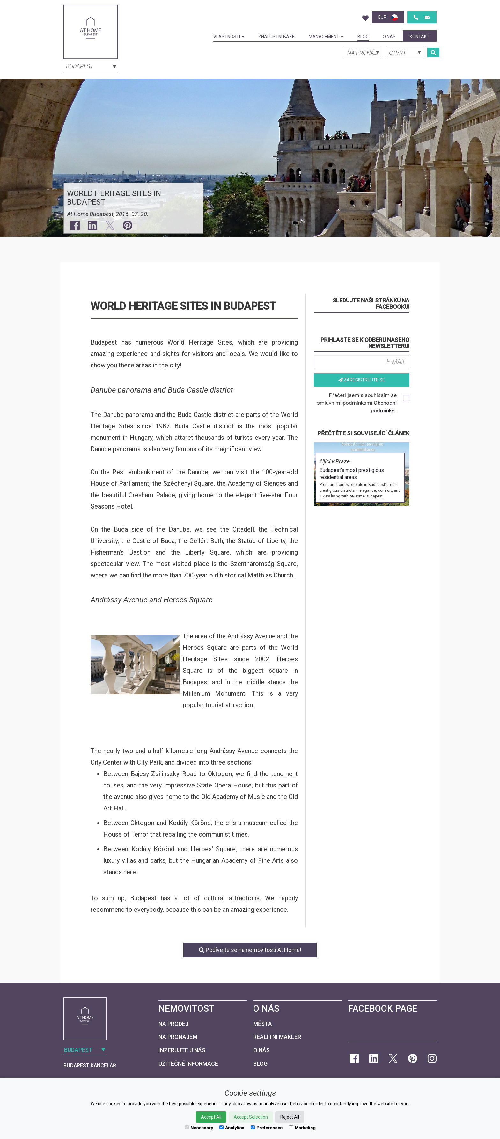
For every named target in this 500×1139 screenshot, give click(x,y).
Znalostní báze (276, 36)
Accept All (211, 1117)
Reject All (289, 1117)
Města (262, 1023)
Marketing (302, 1127)
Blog (363, 36)
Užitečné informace (188, 1063)
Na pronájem (177, 1037)
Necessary (199, 1127)
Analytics (231, 1127)
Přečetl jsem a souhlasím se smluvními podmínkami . (363, 403)
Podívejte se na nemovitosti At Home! (250, 950)
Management (326, 36)
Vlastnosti (228, 36)
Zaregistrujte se (361, 379)
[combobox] (90, 65)
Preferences (267, 1127)
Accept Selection (251, 1117)
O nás (389, 36)
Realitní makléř (277, 1037)
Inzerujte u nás (181, 1050)
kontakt (420, 36)
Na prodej (173, 1023)
